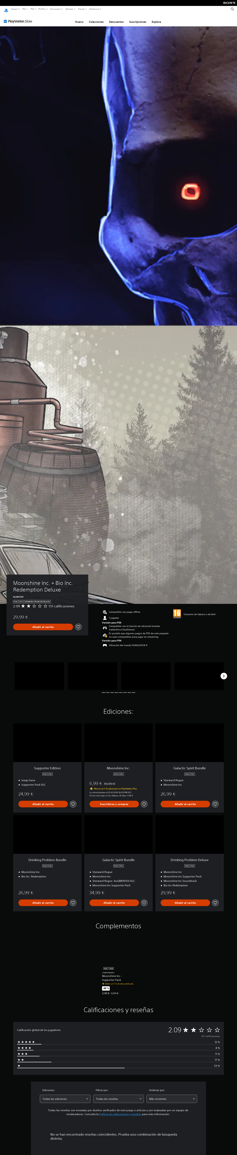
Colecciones (96, 18)
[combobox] (65, 1096)
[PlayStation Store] (19, 18)
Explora (156, 18)
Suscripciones (137, 18)
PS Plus (41, 9)
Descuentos (116, 18)
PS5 (24, 9)
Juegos (14, 9)
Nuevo (79, 18)
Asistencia (94, 9)
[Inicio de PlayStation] (6, 9)
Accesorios (55, 9)
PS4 (32, 9)
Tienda (81, 9)
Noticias (69, 9)
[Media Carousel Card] (39, 673)
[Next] (224, 673)
